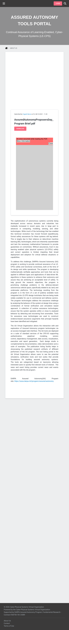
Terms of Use (9, 626)
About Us (7, 621)
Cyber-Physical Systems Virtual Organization (33, 610)
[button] (58, 3)
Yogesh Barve (27, 114)
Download (20, 128)
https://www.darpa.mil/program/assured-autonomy (34, 381)
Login (58, 3)
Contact (7, 623)
